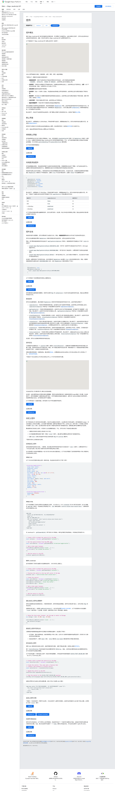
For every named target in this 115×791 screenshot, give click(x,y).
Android (38, 25)
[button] (9, 66)
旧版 (24, 9)
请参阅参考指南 (33, 354)
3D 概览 (38, 97)
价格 (36, 1)
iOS (46, 25)
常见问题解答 (24, 788)
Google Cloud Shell (43, 714)
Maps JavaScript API (14, 6)
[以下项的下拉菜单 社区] (55, 2)
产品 (31, 1)
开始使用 (98, 6)
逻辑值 (51, 352)
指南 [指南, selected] (3, 9)
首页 (27, 16)
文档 (46, 16)
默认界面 (77, 112)
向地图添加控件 (32, 123)
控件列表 (69, 126)
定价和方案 (86, 788)
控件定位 (77, 646)
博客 (48, 1)
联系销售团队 (108, 6)
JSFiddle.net (31, 156)
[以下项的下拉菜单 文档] (43, 2)
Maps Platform (13, 2)
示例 (14, 9)
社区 (52, 1)
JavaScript (55, 25)
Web (3, 6)
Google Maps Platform (38, 16)
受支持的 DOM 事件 (66, 608)
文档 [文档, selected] (41, 1)
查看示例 (30, 148)
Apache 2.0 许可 (68, 741)
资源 (19, 9)
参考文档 (8, 9)
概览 (27, 1)
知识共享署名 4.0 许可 (46, 741)
